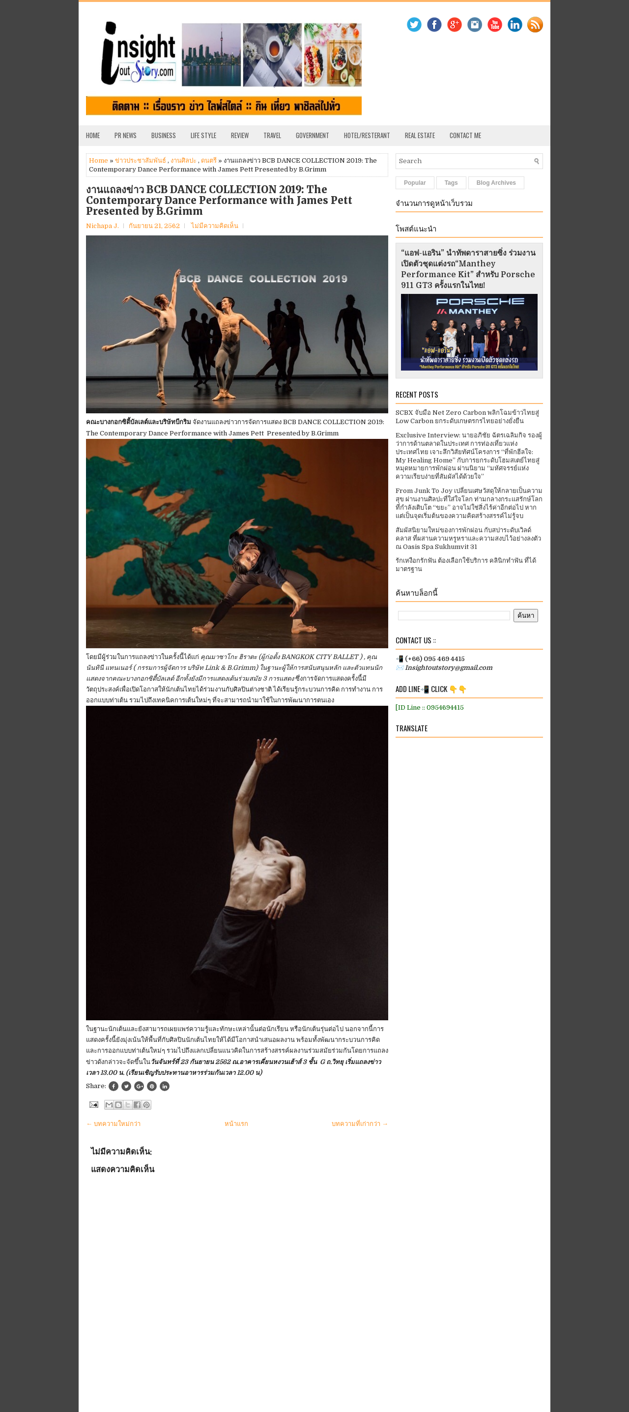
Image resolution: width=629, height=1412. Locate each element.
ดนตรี (209, 160)
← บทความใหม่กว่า (113, 1123)
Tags (451, 182)
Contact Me (465, 135)
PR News (125, 135)
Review (240, 135)
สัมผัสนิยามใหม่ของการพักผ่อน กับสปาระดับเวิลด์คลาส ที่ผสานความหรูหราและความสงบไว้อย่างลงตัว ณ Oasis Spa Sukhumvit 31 (468, 538)
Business (163, 135)
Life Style (203, 135)
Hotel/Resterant (367, 135)
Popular (415, 182)
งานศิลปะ (184, 160)
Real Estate (420, 135)
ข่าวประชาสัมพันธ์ (140, 160)
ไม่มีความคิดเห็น (214, 226)
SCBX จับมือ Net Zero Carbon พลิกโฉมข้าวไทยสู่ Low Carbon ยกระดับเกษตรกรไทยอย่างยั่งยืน (467, 417)
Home (93, 135)
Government (312, 135)
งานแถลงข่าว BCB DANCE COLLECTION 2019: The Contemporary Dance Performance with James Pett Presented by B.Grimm (219, 200)
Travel (272, 135)
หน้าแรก (236, 1123)
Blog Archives (496, 182)
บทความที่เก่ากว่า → (360, 1123)
